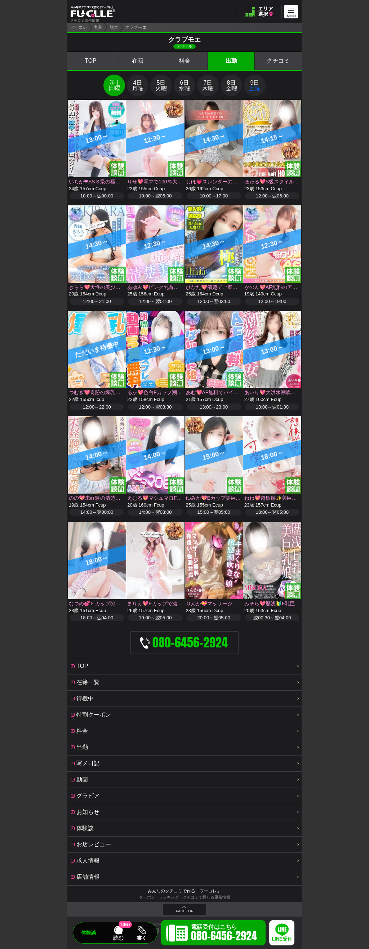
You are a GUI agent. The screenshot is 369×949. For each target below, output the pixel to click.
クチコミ (278, 61)
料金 (184, 61)
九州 (98, 27)
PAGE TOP (184, 911)
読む (118, 938)
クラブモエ (136, 27)
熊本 (114, 27)
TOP (91, 61)
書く (142, 938)
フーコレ (78, 27)
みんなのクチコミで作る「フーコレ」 (184, 891)
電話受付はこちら (224, 934)
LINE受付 (282, 939)
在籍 (137, 61)
